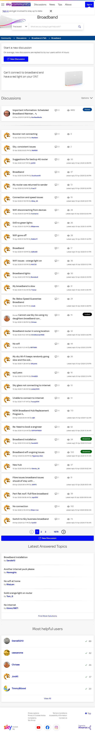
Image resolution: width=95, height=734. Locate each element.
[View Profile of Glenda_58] (35, 468)
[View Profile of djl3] (33, 418)
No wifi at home (12, 581)
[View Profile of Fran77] (33, 188)
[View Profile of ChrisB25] (34, 376)
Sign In (89, 4)
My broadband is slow (24, 286)
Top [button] (89, 713)
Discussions (40, 4)
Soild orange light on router (18, 593)
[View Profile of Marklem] (35, 138)
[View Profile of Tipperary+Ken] (37, 456)
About (68, 4)
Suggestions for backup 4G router (30, 159)
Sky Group (31, 720)
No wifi (16, 343)
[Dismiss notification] (51, 11)
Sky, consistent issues (24, 146)
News (52, 4)
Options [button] (85, 98)
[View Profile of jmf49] (33, 163)
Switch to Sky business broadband (31, 519)
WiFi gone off (19, 235)
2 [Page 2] (41, 532)
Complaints (32, 718)
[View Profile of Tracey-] (34, 290)
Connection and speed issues (28, 197)
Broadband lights (21, 273)
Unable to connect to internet (28, 398)
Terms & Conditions (60, 713)
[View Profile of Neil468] (34, 150)
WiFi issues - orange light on (27, 260)
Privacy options (33, 713)
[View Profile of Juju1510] (35, 497)
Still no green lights (22, 222)
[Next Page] (63, 531)
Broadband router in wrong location (31, 331)
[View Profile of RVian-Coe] (34, 510)
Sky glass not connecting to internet (32, 385)
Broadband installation (24, 439)
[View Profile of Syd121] (33, 523)
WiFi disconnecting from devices (29, 210)
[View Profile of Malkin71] (34, 239)
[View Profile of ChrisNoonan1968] (37, 335)
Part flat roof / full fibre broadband (30, 493)
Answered (86, 439)
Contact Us (63, 718)
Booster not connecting (25, 134)
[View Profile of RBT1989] (33, 347)
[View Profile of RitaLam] (10, 584)
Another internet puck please (19, 569)
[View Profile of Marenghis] (11, 572)
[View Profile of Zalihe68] (34, 252)
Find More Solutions (47, 616)
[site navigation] (2, 4)
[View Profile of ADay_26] (34, 201)
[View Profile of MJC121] (33, 264)
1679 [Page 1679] (56, 532)
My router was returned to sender (30, 184)
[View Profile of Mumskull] (34, 277)
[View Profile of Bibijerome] (35, 226)
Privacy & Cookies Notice (37, 715)
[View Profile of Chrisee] (33, 322)
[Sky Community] (18, 4)
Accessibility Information (58, 715)
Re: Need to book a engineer (27, 426)
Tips (60, 4)
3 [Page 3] (45, 532)
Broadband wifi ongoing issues (28, 452)
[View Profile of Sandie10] (34, 443)
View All (47, 698)
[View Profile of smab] (33, 306)
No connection (20, 506)
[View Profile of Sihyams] (34, 364)
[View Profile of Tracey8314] (35, 402)
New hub (17, 464)
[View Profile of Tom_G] (10, 596)
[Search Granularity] (20, 27)
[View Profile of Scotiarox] (34, 214)
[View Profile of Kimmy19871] (12, 608)
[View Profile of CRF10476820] (36, 430)
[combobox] (53, 27)
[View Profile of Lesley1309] (35, 389)
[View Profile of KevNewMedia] (36, 117)
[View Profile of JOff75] (34, 485)
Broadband (47, 17)
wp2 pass (17, 372)
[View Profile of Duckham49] (36, 176)
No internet (10, 604)
